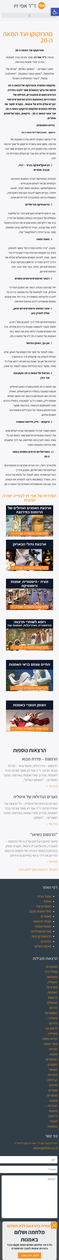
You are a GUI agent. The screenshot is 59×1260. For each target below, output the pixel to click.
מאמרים (46, 916)
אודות (47, 901)
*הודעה (29, 1196)
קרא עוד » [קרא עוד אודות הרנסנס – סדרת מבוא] (52, 786)
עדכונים (46, 941)
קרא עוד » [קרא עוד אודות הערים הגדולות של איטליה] (52, 824)
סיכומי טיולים (43, 946)
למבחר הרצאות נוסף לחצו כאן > (37, 869)
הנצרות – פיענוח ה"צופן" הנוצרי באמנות (51, 1115)
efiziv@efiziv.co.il (45, 1148)
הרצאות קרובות (41, 936)
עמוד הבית (44, 896)
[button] (55, 12)
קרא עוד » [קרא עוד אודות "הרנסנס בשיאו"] (52, 861)
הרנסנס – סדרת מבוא (39, 759)
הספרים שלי (43, 906)
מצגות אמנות (43, 926)
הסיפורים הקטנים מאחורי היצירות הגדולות (51, 1069)
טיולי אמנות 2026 (40, 911)
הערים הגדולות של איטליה (35, 796)
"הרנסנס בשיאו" (43, 834)
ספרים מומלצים (41, 931)
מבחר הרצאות (42, 921)
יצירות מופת (49, 1038)
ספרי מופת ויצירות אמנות (50, 1049)
